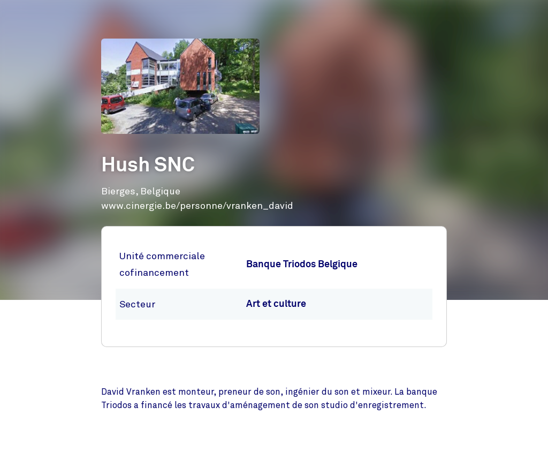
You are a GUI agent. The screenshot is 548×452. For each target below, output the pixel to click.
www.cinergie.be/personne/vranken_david (197, 206)
